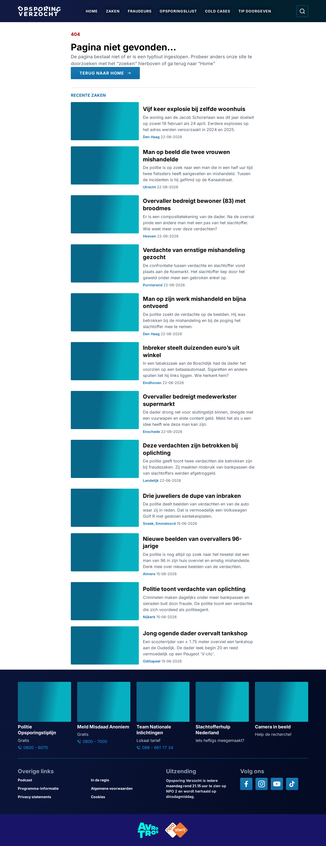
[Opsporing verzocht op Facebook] (246, 784)
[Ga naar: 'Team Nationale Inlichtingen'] (163, 716)
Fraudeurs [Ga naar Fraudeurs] (140, 11)
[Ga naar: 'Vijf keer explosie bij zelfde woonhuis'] (163, 121)
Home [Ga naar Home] (92, 11)
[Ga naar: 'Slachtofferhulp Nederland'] (222, 712)
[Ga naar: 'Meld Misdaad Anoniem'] (103, 713)
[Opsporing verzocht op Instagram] (261, 784)
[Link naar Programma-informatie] (52, 788)
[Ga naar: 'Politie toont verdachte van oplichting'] (163, 601)
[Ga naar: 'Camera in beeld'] (281, 709)
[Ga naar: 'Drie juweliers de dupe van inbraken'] (163, 508)
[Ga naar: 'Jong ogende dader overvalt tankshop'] (163, 645)
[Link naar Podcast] (52, 780)
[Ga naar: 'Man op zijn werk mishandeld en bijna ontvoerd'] (163, 314)
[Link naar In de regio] (125, 780)
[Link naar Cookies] (125, 797)
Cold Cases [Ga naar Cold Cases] (217, 11)
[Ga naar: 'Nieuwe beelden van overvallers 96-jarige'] (163, 554)
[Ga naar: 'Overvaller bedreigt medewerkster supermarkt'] (163, 412)
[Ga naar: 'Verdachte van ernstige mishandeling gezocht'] (163, 265)
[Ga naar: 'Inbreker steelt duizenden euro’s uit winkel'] (163, 363)
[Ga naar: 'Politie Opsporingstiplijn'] (44, 716)
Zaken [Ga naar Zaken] (113, 11)
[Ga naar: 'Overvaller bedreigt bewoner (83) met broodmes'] (163, 216)
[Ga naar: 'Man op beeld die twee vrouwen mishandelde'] (163, 167)
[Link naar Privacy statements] (52, 797)
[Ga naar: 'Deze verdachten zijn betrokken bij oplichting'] (163, 461)
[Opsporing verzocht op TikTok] (292, 784)
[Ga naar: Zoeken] (302, 11)
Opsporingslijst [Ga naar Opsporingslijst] (178, 11)
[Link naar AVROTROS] (148, 830)
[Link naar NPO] (176, 830)
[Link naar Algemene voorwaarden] (125, 788)
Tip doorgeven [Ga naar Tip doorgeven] (254, 11)
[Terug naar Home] (105, 73)
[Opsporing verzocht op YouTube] (277, 784)
